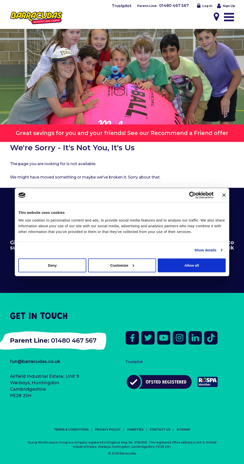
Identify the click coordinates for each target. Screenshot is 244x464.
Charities (135, 429)
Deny (52, 265)
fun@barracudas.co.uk (35, 361)
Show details (205, 250)
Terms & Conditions (71, 429)
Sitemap (183, 429)
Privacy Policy (108, 429)
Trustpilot (121, 6)
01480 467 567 (174, 5)
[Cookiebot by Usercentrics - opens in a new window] (193, 195)
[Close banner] (224, 195)
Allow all (191, 265)
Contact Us (160, 429)
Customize (122, 265)
